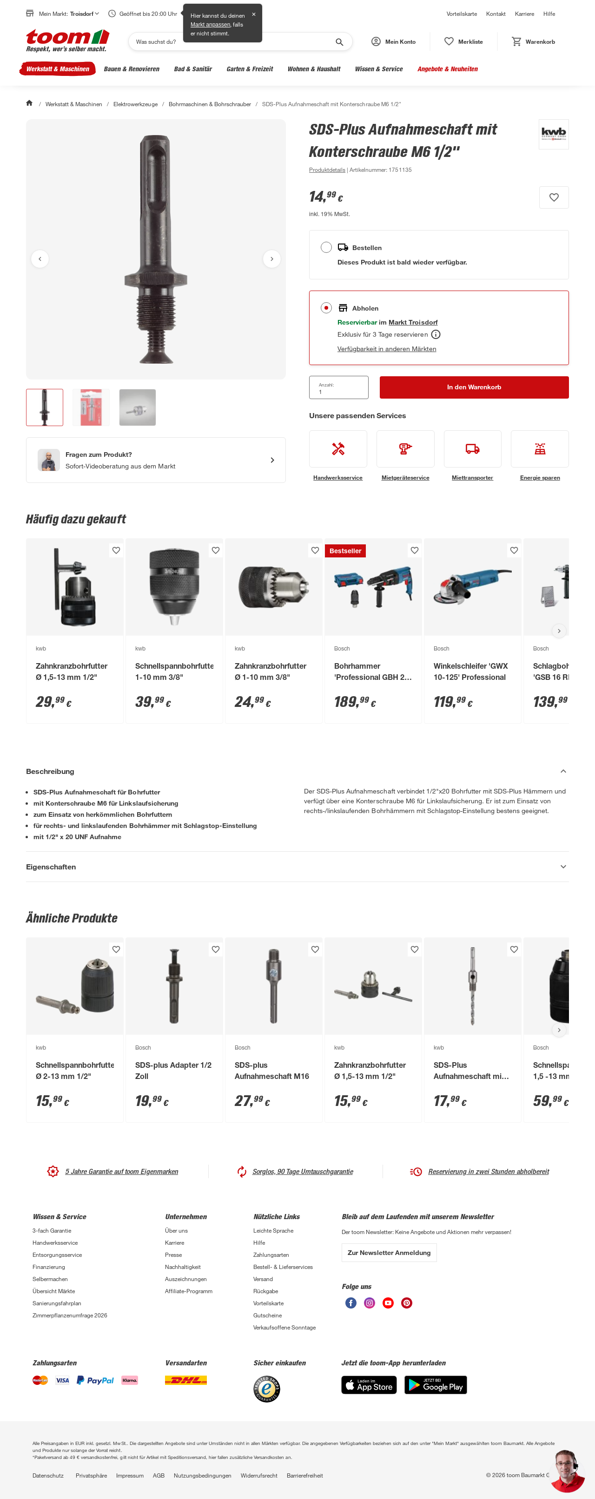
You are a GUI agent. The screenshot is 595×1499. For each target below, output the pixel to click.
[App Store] (369, 1392)
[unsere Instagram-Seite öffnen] (369, 1306)
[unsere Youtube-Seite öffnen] (388, 1306)
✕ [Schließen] (253, 14)
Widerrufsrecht (259, 1475)
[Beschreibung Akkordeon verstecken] (297, 771)
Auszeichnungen (186, 1278)
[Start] (30, 104)
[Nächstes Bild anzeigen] (272, 259)
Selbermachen (50, 1278)
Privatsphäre (91, 1475)
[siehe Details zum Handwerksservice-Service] (338, 456)
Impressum (130, 1475)
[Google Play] (435, 1392)
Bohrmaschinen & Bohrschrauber (210, 104)
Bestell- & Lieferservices (283, 1266)
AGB (159, 1475)
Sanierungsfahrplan (57, 1303)
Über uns (176, 1230)
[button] (393, 41)
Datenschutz (48, 1475)
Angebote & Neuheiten (447, 69)
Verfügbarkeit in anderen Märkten (386, 349)
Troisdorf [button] (84, 13)
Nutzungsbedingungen (202, 1475)
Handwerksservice (55, 1242)
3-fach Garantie (52, 1230)
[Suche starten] (339, 41)
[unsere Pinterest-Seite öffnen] (406, 1306)
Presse (173, 1254)
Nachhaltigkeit (183, 1266)
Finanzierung (49, 1266)
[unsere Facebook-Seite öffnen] (351, 1306)
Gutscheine (267, 1315)
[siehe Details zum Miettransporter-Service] (473, 456)
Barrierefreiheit (305, 1475)
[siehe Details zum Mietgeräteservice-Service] (406, 456)
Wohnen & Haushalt (313, 69)
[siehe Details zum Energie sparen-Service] (540, 456)
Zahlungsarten (271, 1254)
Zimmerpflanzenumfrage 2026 (70, 1315)
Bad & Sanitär (193, 69)
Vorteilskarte (462, 13)
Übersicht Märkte (54, 1291)
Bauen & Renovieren (131, 69)
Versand (263, 1278)
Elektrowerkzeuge (135, 104)
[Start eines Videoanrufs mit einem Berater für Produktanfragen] (156, 460)
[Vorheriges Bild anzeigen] (40, 259)
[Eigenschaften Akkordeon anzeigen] (297, 867)
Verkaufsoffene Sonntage (284, 1327)
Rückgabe (265, 1291)
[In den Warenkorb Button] (474, 387)
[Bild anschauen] (156, 249)
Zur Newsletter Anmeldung (389, 1252)
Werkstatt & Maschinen (57, 69)
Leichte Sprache (273, 1230)
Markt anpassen (210, 24)
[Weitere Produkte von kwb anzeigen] (549, 147)
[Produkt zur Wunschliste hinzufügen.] (554, 197)
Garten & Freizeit (249, 69)
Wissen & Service (379, 69)
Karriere (524, 13)
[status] (463, 41)
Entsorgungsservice (57, 1254)
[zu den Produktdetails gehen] (327, 169)
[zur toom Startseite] (68, 41)
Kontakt (496, 13)
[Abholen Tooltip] (436, 334)
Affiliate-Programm (188, 1291)
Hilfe (549, 13)
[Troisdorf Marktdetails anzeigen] (413, 322)
